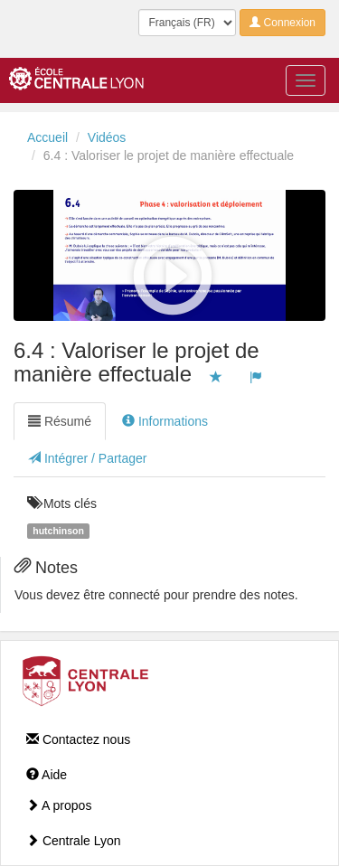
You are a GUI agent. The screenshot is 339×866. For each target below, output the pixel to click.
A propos (58, 805)
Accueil (47, 137)
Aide (46, 774)
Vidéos (107, 137)
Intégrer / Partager (87, 458)
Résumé (59, 421)
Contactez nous (78, 739)
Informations (165, 421)
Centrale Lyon (73, 840)
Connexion (282, 22)
